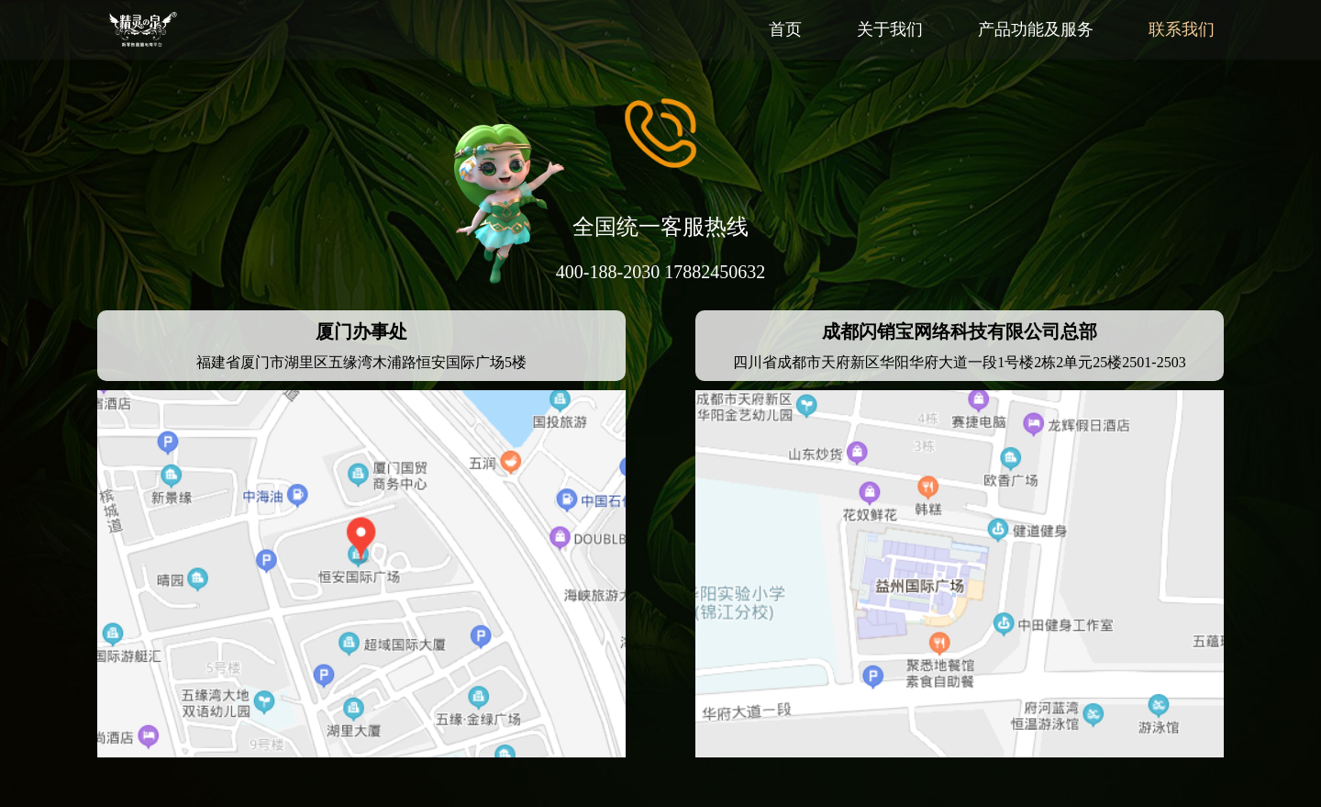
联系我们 (1182, 29)
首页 (785, 29)
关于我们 (890, 29)
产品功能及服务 (1035, 29)
